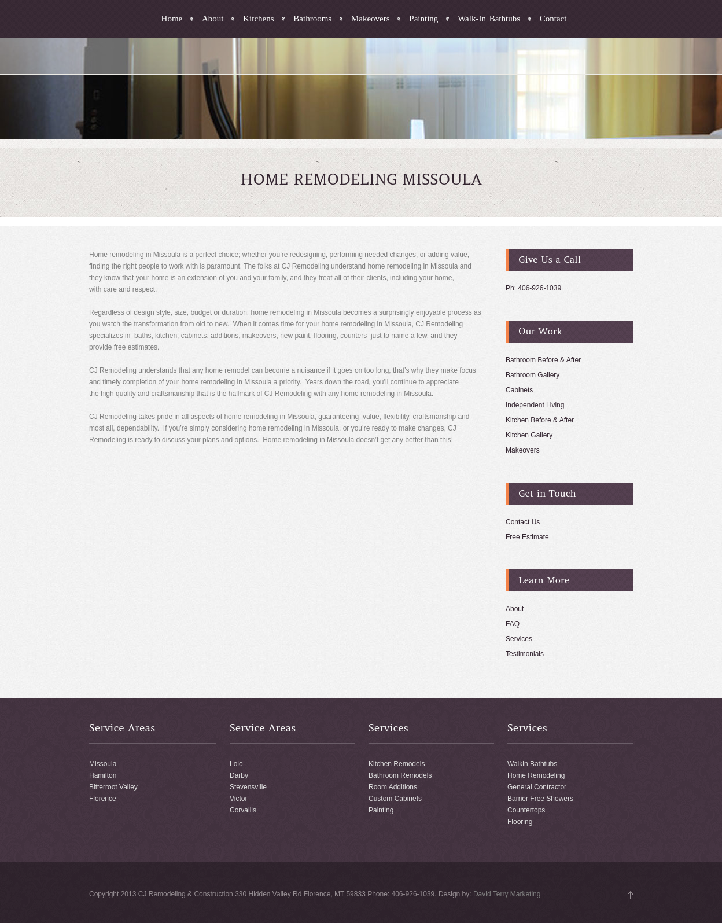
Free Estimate (527, 537)
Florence (102, 799)
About (213, 18)
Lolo (236, 764)
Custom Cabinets (395, 799)
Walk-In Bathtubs (489, 18)
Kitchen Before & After (540, 420)
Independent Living (535, 405)
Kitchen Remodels (397, 764)
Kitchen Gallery (529, 435)
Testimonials (525, 654)
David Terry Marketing (506, 894)
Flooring (519, 822)
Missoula (102, 764)
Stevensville (248, 787)
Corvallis (243, 810)
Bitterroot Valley (113, 787)
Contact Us (523, 522)
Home (172, 18)
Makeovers (370, 18)
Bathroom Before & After (543, 360)
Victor (238, 799)
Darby (239, 775)
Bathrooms (312, 18)
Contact (553, 18)
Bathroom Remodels (400, 775)
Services (519, 639)
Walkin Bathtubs (532, 764)
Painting (423, 18)
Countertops (526, 810)
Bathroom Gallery (532, 375)
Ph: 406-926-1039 (533, 288)
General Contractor (536, 787)
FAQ (513, 624)
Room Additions (393, 787)
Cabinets (519, 390)
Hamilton (102, 775)
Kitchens (258, 18)
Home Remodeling (536, 775)
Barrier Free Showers (540, 799)
